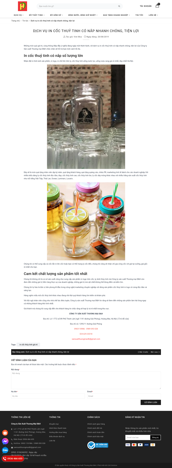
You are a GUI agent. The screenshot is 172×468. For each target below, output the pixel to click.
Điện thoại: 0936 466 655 (24, 439)
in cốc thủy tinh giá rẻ (28, 345)
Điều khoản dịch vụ (57, 436)
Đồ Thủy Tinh (37, 15)
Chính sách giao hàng (96, 424)
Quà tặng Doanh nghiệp (116, 15)
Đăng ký (155, 437)
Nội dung (15, 369)
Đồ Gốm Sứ (56, 15)
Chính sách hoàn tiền (95, 432)
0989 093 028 (39, 443)
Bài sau (155, 352)
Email (90, 392)
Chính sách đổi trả (94, 428)
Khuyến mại (54, 424)
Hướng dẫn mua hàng (58, 432)
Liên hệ (153, 15)
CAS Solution (112, 465)
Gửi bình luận (150, 402)
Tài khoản (146, 6)
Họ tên (14, 392)
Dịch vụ (19, 15)
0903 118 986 (26, 443)
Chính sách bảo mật (95, 436)
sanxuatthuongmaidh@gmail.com (86, 339)
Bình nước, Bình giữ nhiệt (83, 15)
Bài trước (143, 352)
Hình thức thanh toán (57, 428)
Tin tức (139, 15)
